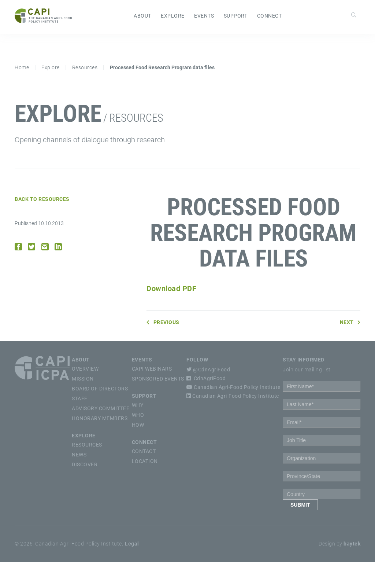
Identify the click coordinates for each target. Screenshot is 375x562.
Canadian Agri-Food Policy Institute (233, 387)
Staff (80, 398)
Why (138, 405)
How (138, 425)
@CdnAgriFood (208, 369)
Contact (144, 451)
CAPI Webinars (152, 369)
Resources (85, 67)
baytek (352, 544)
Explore (173, 16)
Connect (269, 16)
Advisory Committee (100, 408)
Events (204, 16)
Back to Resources (42, 199)
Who (138, 415)
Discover (84, 464)
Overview (85, 369)
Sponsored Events (158, 379)
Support (236, 16)
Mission (83, 379)
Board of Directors (100, 389)
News (79, 455)
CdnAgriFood (206, 378)
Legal (132, 544)
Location (145, 461)
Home (22, 67)
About (142, 16)
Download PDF (171, 288)
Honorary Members (99, 418)
